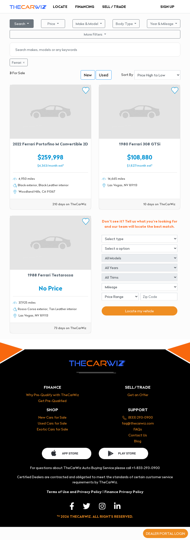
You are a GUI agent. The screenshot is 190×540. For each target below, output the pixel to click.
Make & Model (87, 24)
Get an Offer (137, 395)
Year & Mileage (162, 24)
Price (52, 24)
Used (103, 74)
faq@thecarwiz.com (138, 423)
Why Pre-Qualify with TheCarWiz (52, 395)
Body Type (125, 24)
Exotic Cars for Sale (52, 429)
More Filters (93, 34)
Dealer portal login (165, 533)
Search (20, 24)
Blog (137, 441)
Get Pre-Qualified (52, 401)
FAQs (138, 429)
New (88, 74)
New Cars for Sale (52, 417)
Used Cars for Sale (52, 423)
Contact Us (137, 435)
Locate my (139, 311)
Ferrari (18, 62)
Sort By (127, 74)
